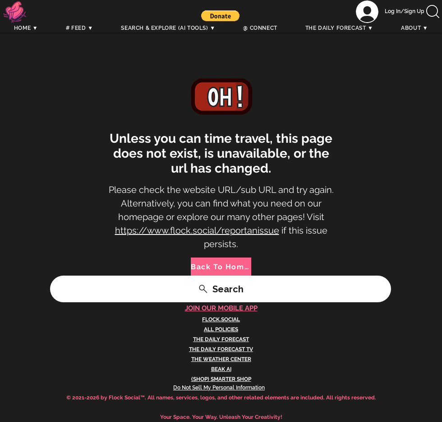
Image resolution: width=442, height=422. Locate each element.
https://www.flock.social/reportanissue (197, 230)
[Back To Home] (221, 267)
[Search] (432, 21)
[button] (220, 15)
